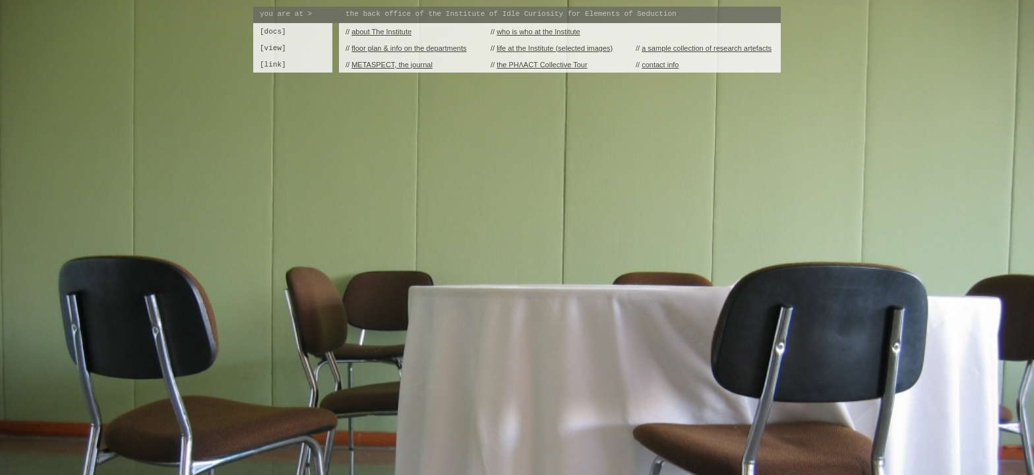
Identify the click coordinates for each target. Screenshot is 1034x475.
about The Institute (381, 32)
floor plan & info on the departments (408, 48)
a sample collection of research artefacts (707, 48)
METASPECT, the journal (392, 65)
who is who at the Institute (538, 32)
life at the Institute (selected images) (555, 48)
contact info (660, 65)
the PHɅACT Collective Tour (542, 65)
